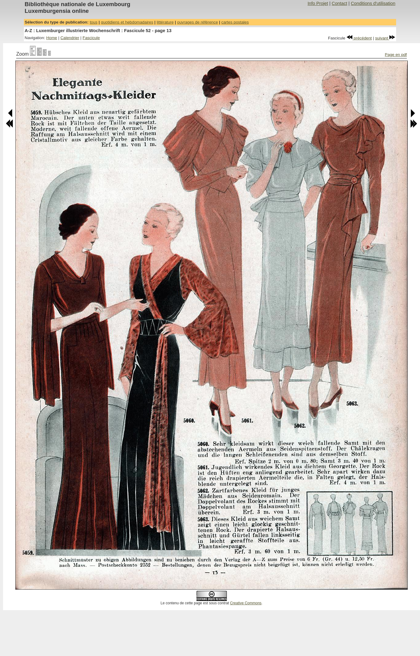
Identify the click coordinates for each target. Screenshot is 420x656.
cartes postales (235, 22)
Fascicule (91, 37)
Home (51, 37)
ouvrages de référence (197, 22)
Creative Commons (245, 603)
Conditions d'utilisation (373, 3)
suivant (385, 38)
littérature (165, 22)
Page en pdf (396, 54)
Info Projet (318, 3)
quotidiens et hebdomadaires (127, 22)
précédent (359, 38)
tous (93, 22)
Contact (339, 3)
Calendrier (69, 37)
